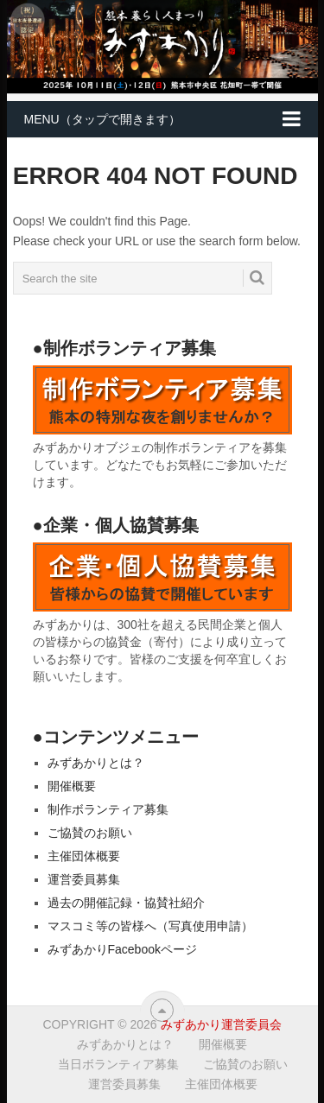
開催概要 (72, 786)
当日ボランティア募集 (118, 1064)
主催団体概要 (84, 856)
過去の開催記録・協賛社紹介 (126, 903)
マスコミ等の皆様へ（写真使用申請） (150, 926)
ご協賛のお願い (90, 833)
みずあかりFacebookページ (122, 949)
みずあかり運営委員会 (221, 1024)
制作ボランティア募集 (108, 809)
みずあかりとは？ (96, 763)
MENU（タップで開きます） (102, 119)
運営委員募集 (84, 879)
